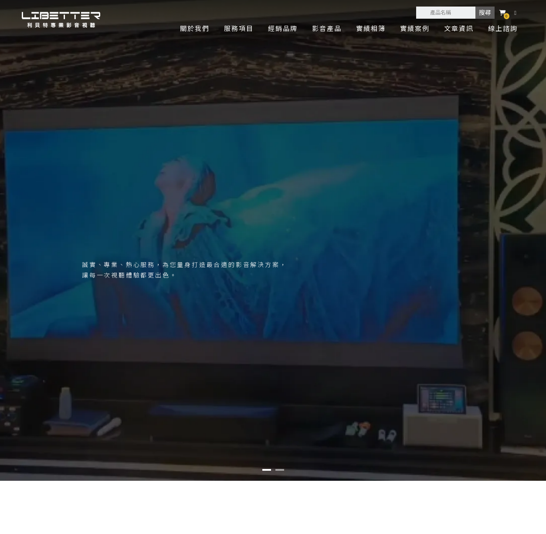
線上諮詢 (503, 28)
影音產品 (327, 28)
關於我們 (195, 28)
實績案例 (415, 28)
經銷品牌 (283, 28)
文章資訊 (459, 28)
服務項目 (239, 28)
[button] (266, 470)
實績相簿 (371, 28)
